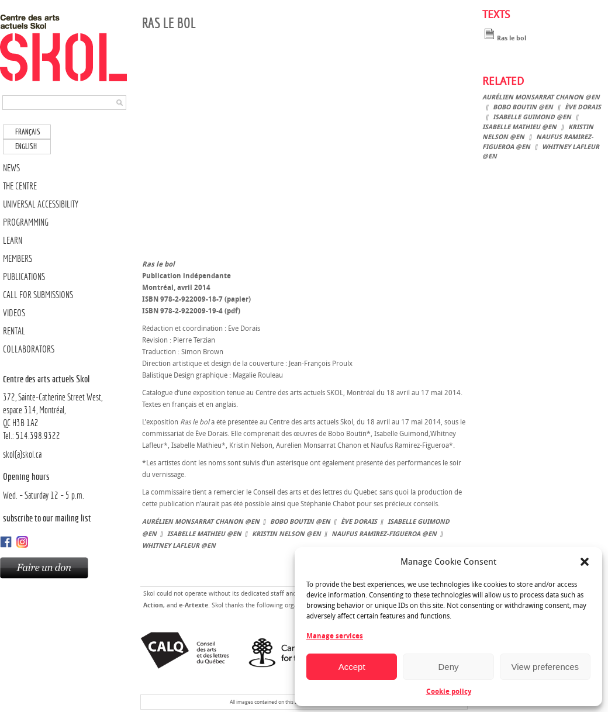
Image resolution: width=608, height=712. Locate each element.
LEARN (12, 240)
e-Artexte (193, 605)
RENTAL (14, 331)
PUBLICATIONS (24, 276)
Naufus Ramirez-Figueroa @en (384, 534)
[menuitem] (27, 132)
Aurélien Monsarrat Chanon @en (201, 522)
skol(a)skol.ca (22, 454)
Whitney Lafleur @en (179, 545)
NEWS (11, 168)
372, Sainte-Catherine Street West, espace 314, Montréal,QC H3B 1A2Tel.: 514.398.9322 (66, 406)
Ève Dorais (359, 522)
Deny (448, 667)
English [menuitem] (26, 146)
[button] (584, 562)
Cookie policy (448, 691)
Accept (351, 667)
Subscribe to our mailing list (47, 518)
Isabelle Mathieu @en (204, 534)
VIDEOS (14, 313)
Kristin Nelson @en (286, 534)
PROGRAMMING (26, 222)
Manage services (334, 636)
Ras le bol (504, 38)
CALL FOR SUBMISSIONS (38, 294)
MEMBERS (17, 258)
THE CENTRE (20, 186)
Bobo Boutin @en (300, 522)
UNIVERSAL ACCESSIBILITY (40, 204)
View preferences (545, 667)
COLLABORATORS (28, 349)
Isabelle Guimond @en (532, 117)
